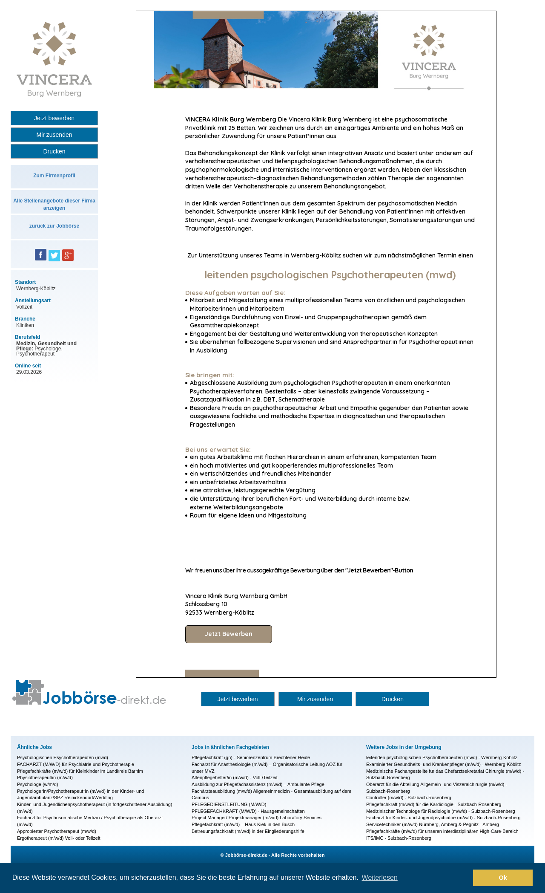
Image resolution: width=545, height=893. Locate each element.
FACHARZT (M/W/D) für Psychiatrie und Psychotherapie (75, 764)
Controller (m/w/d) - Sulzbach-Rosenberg (408, 797)
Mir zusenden (54, 134)
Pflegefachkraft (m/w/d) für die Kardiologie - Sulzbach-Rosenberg (433, 804)
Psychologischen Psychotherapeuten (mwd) (62, 757)
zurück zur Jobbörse (54, 226)
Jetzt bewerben (54, 118)
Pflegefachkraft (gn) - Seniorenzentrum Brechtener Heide (251, 757)
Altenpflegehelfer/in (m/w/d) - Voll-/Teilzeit (235, 777)
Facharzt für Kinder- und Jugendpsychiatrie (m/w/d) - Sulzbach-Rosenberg (443, 817)
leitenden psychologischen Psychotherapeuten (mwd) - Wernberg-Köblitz (441, 757)
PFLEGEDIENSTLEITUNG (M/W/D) (229, 804)
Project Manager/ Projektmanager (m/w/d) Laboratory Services (256, 817)
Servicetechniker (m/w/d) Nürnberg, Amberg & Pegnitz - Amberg (432, 824)
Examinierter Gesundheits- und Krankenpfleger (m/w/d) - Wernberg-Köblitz (443, 764)
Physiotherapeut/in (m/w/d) (45, 777)
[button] (464, 878)
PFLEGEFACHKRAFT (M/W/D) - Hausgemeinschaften (248, 811)
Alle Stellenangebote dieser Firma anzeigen (54, 204)
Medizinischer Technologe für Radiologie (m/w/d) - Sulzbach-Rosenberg (440, 811)
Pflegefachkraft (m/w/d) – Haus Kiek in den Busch (243, 824)
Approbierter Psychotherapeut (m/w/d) (56, 831)
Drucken (54, 151)
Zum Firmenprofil (54, 176)
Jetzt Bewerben (228, 634)
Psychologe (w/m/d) (37, 784)
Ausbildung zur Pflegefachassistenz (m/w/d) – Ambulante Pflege (258, 784)
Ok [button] (503, 877)
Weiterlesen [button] (380, 877)
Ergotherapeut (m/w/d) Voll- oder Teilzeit (58, 838)
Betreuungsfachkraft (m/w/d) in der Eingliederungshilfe (248, 831)
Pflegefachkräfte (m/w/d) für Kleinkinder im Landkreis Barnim (80, 771)
